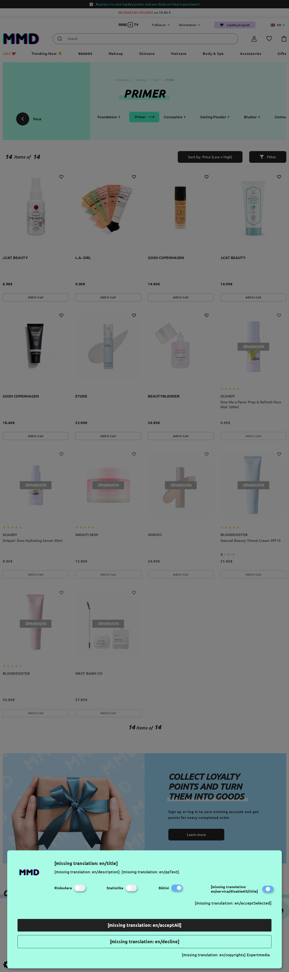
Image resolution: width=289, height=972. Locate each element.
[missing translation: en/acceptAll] (144, 925)
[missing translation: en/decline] (144, 941)
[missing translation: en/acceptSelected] (233, 903)
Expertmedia (258, 955)
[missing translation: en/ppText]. (151, 872)
